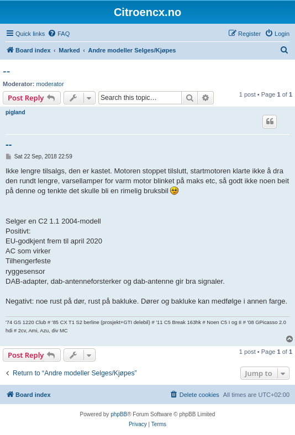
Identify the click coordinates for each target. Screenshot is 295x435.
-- (6, 71)
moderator (50, 84)
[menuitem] (59, 33)
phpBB (118, 414)
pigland (15, 112)
